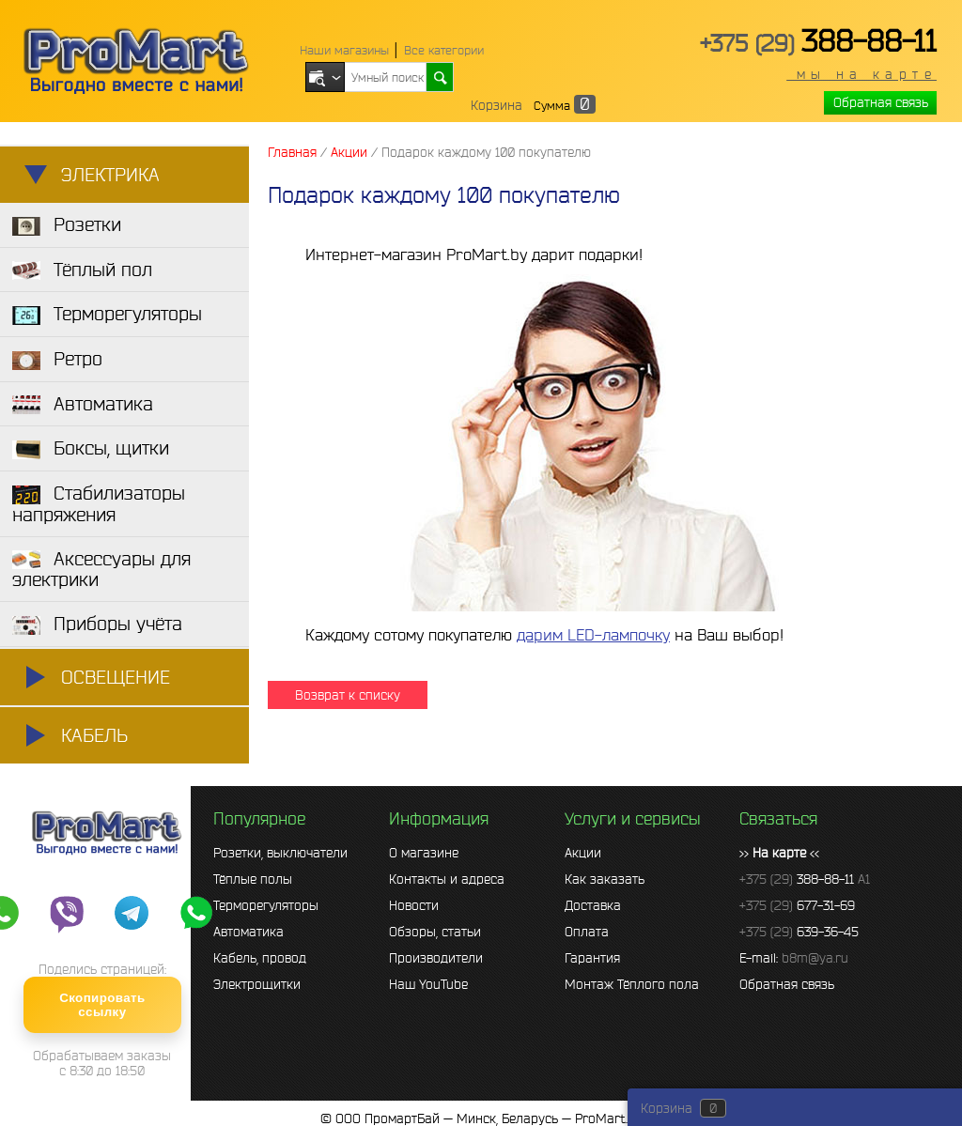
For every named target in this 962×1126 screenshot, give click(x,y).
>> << (779, 852)
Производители (436, 957)
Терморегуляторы (265, 905)
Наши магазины (344, 50)
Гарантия (592, 957)
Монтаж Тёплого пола (632, 984)
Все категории (444, 50)
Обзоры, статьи (435, 931)
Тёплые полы (252, 879)
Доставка (593, 905)
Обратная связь (880, 102)
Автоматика (248, 931)
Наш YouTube (428, 984)
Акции (583, 852)
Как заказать (604, 879)
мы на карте (861, 74)
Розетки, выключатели (280, 852)
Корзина (496, 105)
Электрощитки (257, 984)
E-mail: (793, 957)
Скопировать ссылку (102, 1005)
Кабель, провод (259, 957)
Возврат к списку (347, 694)
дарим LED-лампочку (593, 634)
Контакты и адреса (446, 879)
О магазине (423, 852)
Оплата (587, 931)
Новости (414, 905)
